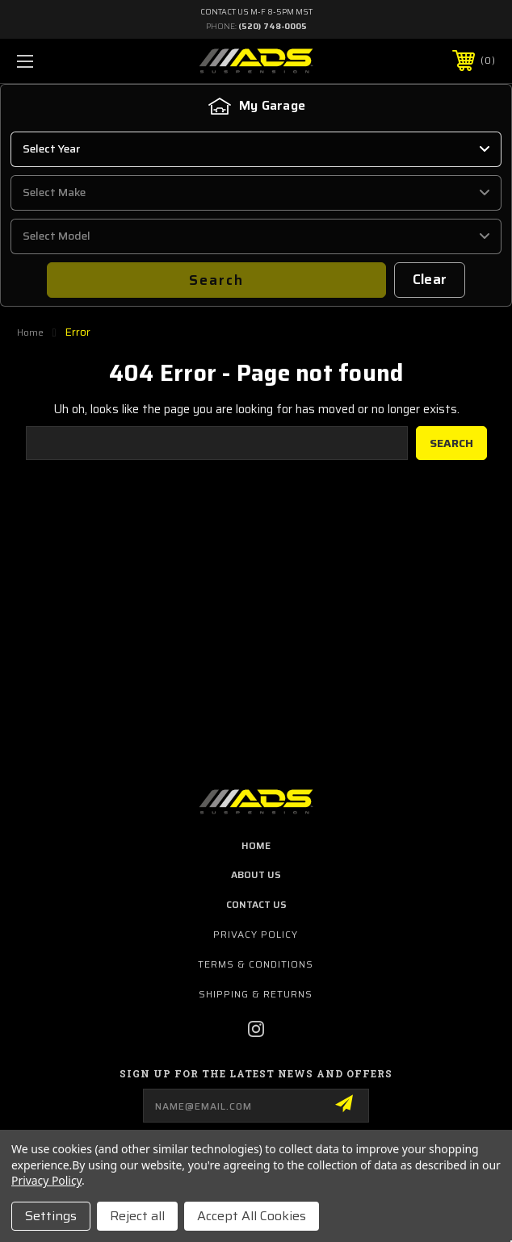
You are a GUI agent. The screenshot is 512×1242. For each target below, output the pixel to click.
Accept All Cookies (251, 1216)
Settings (51, 1216)
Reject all (137, 1216)
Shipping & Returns (256, 994)
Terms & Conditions (255, 964)
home (256, 845)
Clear (430, 279)
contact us (256, 904)
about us (256, 874)
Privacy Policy (255, 934)
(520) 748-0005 (272, 26)
